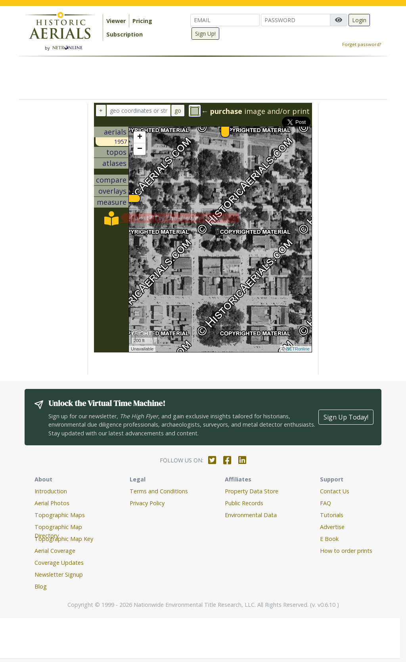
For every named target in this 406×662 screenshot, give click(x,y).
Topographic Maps (59, 515)
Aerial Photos (51, 503)
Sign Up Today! (346, 417)
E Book (329, 539)
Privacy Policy (147, 503)
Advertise (332, 527)
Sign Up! (205, 33)
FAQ (325, 503)
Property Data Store (251, 491)
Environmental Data (251, 515)
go (177, 110)
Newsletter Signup (58, 574)
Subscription (124, 34)
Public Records (244, 503)
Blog (40, 586)
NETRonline (298, 348)
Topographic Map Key (63, 539)
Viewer (116, 21)
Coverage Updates (59, 562)
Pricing (142, 21)
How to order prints (346, 550)
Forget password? (361, 44)
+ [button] (139, 137)
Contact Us (334, 491)
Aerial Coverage (54, 550)
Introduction (50, 491)
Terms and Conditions (159, 491)
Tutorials (331, 515)
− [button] (139, 149)
